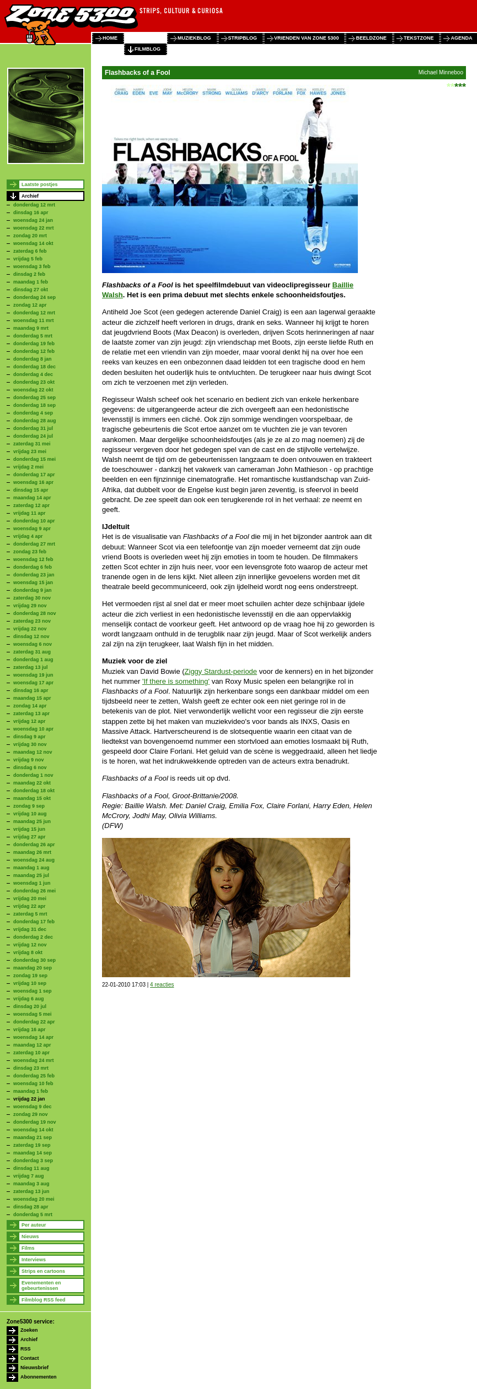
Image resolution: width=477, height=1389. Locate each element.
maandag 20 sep (32, 968)
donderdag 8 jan (32, 359)
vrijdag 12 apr (29, 721)
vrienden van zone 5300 (306, 38)
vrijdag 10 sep (29, 983)
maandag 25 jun (32, 821)
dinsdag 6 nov (30, 767)
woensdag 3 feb (32, 266)
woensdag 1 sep (32, 991)
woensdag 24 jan (33, 220)
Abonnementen (38, 1377)
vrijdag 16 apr (29, 1029)
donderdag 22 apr (34, 1022)
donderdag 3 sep (33, 1160)
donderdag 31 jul (33, 428)
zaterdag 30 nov (32, 598)
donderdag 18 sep (34, 405)
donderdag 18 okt (34, 790)
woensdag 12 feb (33, 559)
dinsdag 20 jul (29, 1006)
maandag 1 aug (31, 867)
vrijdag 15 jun (29, 829)
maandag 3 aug (31, 1183)
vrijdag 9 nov (28, 759)
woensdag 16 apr (33, 482)
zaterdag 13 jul (30, 667)
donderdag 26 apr (34, 844)
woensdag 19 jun (33, 675)
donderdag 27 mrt (34, 544)
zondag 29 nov (30, 1114)
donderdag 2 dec (33, 937)
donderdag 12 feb (34, 351)
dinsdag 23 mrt (31, 1068)
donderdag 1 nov (33, 775)
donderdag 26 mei (34, 891)
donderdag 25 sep (34, 397)
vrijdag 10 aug (30, 813)
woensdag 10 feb (33, 1083)
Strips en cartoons (43, 1271)
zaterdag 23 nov (32, 621)
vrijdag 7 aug (28, 1176)
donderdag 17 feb (34, 921)
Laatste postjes (40, 184)
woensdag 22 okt (33, 390)
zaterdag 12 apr (31, 505)
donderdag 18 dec (34, 366)
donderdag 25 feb (34, 1075)
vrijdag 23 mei (29, 451)
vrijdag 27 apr (29, 837)
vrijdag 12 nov (30, 944)
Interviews (34, 1259)
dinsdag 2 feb (29, 274)
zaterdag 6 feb (30, 251)
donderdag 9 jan (32, 590)
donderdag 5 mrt (32, 336)
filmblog (147, 49)
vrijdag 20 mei (29, 898)
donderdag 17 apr (34, 474)
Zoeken (29, 1330)
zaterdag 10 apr (31, 1052)
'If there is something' (176, 681)
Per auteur (34, 1225)
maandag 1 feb (30, 282)
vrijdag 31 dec (29, 929)
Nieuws (30, 1236)
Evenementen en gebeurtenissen (41, 1285)
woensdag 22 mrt (33, 228)
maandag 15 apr (32, 698)
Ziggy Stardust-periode (221, 671)
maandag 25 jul (31, 875)
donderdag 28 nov (34, 613)
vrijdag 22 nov (30, 628)
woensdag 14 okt (33, 243)
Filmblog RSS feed (44, 1300)
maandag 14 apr (32, 497)
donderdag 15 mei (34, 459)
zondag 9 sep (29, 806)
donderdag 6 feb (32, 567)
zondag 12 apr (30, 305)
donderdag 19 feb (34, 343)
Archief (30, 196)
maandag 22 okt (32, 783)
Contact (29, 1358)
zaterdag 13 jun (31, 1191)
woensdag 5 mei (32, 1014)
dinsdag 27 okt (30, 289)
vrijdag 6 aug (28, 998)
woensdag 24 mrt (33, 1060)
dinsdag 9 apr (29, 736)
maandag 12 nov (32, 752)
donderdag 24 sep (34, 297)
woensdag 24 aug (34, 860)
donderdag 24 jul (33, 436)
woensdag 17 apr (33, 682)
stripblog (243, 38)
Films (28, 1248)
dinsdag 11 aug (31, 1168)
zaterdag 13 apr (31, 713)
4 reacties (162, 985)
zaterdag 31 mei (32, 443)
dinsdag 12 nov (31, 636)
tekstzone (419, 38)
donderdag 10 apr (34, 521)
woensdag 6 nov (32, 644)
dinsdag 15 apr (31, 490)
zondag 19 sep (30, 975)
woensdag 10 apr (33, 729)
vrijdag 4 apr (28, 536)
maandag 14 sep (32, 1153)
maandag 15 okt (32, 798)
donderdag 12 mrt (34, 205)
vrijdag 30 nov (30, 744)
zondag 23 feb (29, 551)
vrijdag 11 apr (29, 513)
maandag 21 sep (32, 1137)
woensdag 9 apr (32, 528)
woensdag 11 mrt (33, 320)
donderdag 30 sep (34, 960)
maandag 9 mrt (31, 328)
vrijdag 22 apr (29, 906)
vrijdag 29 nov (30, 605)
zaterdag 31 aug (32, 652)
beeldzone (371, 38)
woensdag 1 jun (32, 883)
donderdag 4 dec (33, 374)
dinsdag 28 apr (31, 1207)
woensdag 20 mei (34, 1199)
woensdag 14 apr (33, 1037)
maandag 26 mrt (32, 852)
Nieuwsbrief (34, 1367)
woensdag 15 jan (33, 582)
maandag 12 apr (32, 1045)
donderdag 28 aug (34, 420)
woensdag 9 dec (32, 1106)
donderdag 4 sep (33, 413)
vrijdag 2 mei (28, 467)
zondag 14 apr (30, 706)
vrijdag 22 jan (29, 1099)
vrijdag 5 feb (27, 259)
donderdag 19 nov (34, 1122)
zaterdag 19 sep (32, 1145)
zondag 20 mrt (30, 235)
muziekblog (194, 38)
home (110, 38)
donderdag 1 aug (33, 659)
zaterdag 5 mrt (30, 914)
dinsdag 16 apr (31, 212)
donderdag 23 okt (34, 382)
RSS (25, 1349)
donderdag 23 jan (34, 575)
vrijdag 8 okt (27, 952)
